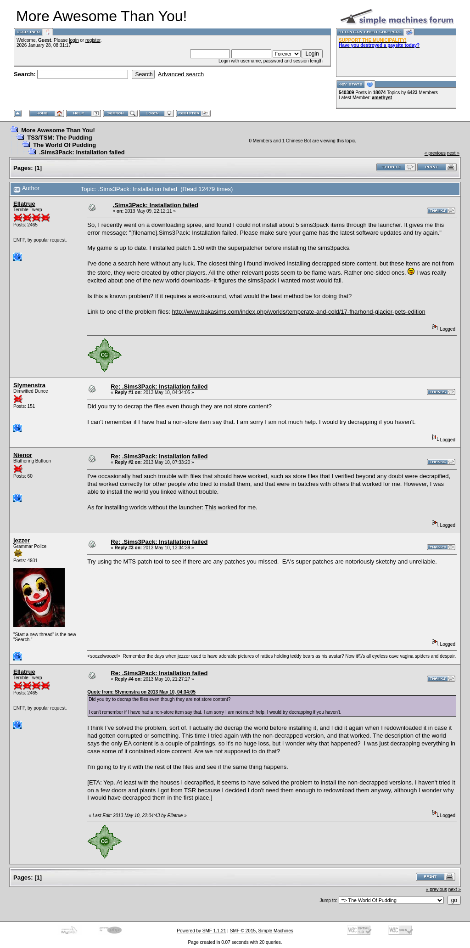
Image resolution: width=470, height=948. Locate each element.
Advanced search (181, 74)
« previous (435, 153)
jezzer (21, 540)
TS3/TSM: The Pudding (59, 137)
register (93, 40)
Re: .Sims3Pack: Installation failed (159, 386)
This (211, 507)
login (73, 40)
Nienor (22, 454)
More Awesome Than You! (58, 130)
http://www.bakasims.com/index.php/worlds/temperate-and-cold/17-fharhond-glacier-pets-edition (298, 311)
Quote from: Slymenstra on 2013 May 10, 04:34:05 (141, 691)
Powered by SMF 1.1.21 (201, 930)
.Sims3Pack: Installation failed (81, 152)
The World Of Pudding (64, 144)
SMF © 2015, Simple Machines (261, 930)
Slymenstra (29, 385)
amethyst (382, 97)
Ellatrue (24, 203)
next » (453, 153)
